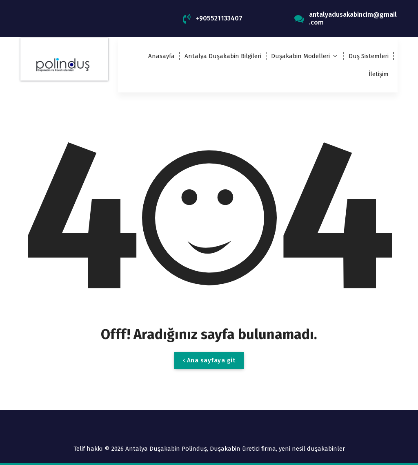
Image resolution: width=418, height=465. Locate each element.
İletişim (379, 74)
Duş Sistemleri (369, 56)
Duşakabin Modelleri (300, 56)
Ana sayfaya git (209, 360)
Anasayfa (161, 56)
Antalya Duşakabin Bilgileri (223, 56)
